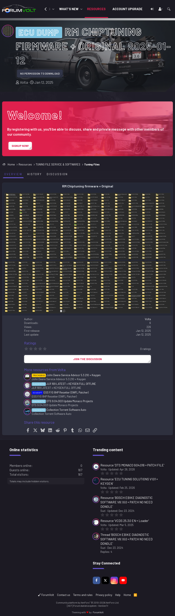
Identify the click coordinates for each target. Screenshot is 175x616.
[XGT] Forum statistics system (87, 605)
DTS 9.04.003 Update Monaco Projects (62, 401)
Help (117, 595)
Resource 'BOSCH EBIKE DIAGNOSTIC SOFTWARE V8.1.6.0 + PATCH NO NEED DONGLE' (126, 502)
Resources (96, 9)
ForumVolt (46, 595)
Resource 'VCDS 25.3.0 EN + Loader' (124, 521)
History (34, 174)
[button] (53, 9)
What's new (68, 9)
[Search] (169, 9)
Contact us (63, 595)
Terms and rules (83, 595)
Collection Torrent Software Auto (59, 409)
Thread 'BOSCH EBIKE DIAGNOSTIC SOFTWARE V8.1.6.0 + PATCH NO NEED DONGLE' (126, 539)
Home (127, 595)
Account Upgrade (127, 9)
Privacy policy (104, 595)
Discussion (57, 174)
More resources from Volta (45, 369)
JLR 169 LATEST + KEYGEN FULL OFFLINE (64, 383)
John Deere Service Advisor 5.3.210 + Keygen (66, 375)
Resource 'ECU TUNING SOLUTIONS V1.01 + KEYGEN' (129, 481)
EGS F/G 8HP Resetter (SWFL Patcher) (60, 392)
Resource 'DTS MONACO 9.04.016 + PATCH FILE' (132, 465)
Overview (13, 174)
